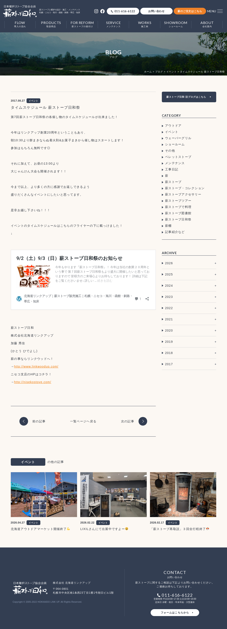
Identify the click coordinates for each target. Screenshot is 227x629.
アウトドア (173, 125)
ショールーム (175, 144)
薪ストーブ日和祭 (178, 219)
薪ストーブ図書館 (178, 213)
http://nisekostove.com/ (32, 382)
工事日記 (171, 169)
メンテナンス (175, 163)
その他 (170, 150)
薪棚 (168, 225)
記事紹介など (175, 232)
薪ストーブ (173, 182)
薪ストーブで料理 (178, 207)
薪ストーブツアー (178, 200)
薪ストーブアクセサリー (183, 194)
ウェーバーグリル (178, 138)
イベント (171, 132)
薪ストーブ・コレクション (185, 188)
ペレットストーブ (178, 157)
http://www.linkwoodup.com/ (36, 366)
